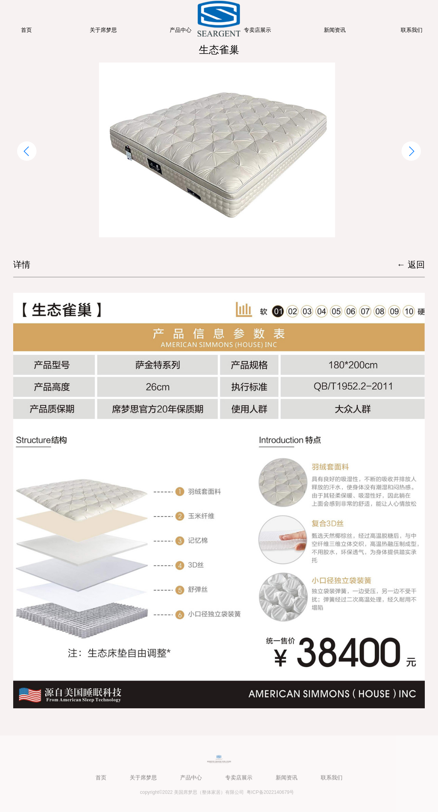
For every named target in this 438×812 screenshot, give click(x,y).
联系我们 (411, 30)
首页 (26, 30)
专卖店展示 (257, 30)
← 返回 (411, 265)
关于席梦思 (103, 30)
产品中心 (180, 30)
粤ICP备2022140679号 (270, 793)
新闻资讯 (335, 30)
